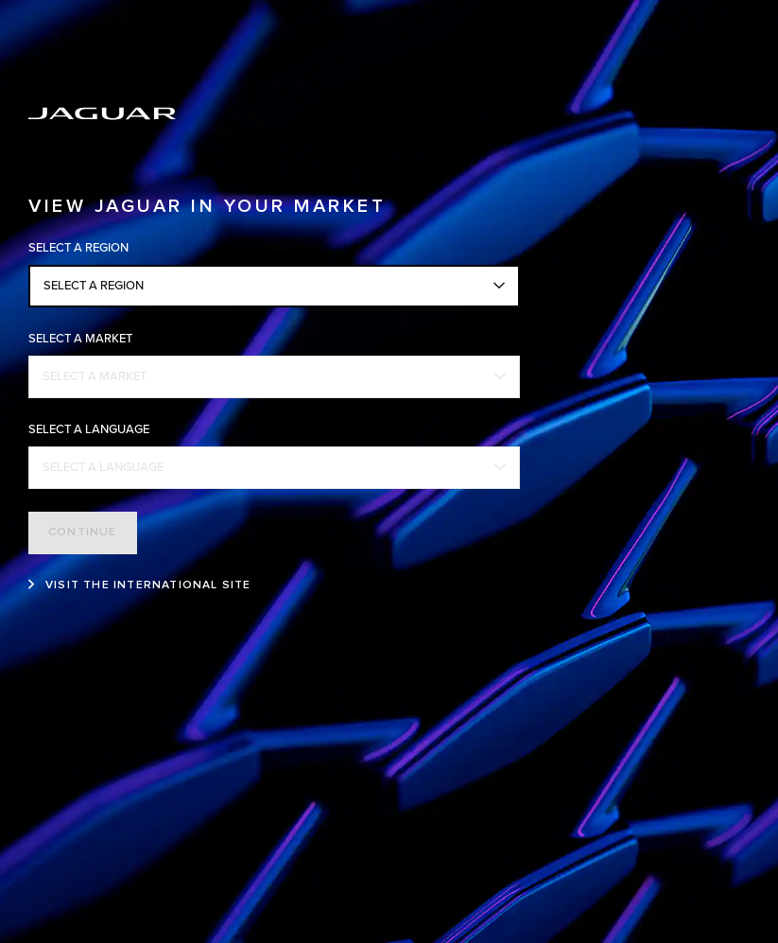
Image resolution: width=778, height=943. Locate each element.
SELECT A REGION (93, 285)
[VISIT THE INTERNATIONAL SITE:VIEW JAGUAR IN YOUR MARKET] (139, 585)
